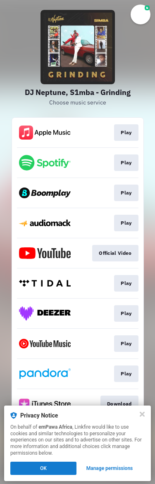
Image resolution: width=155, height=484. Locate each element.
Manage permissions (109, 468)
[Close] (142, 414)
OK (43, 468)
